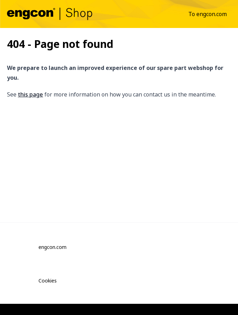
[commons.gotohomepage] (49, 14)
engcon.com (52, 247)
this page (30, 94)
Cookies (47, 280)
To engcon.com (207, 14)
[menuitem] (207, 14)
